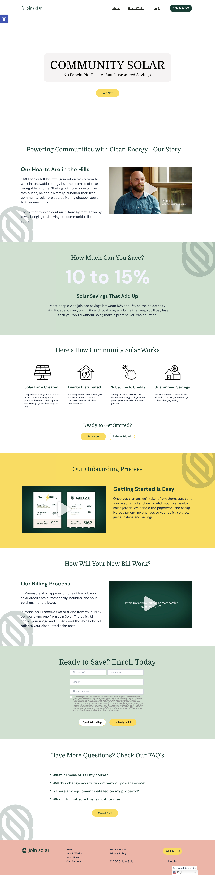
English (179, 872)
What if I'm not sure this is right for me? (86, 799)
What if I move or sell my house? (80, 775)
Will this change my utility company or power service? (99, 783)
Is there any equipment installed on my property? (95, 791)
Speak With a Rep (92, 722)
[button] (4, 19)
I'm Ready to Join (123, 722)
